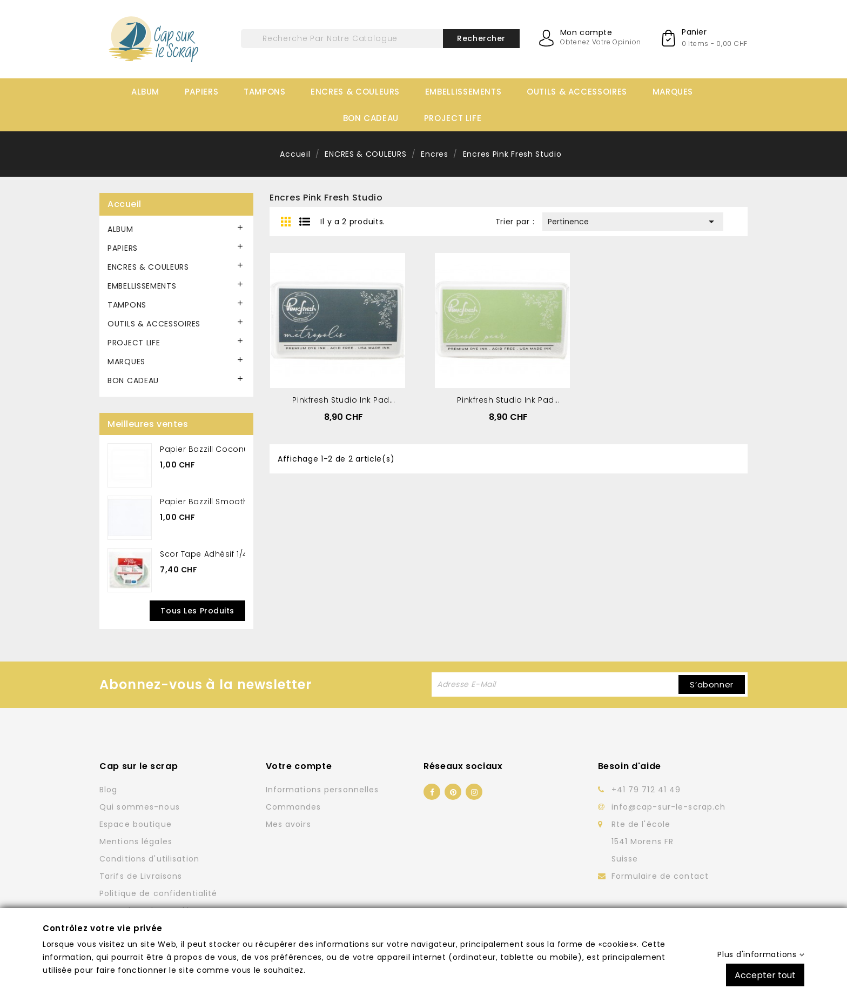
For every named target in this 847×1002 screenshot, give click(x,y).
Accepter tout (765, 974)
